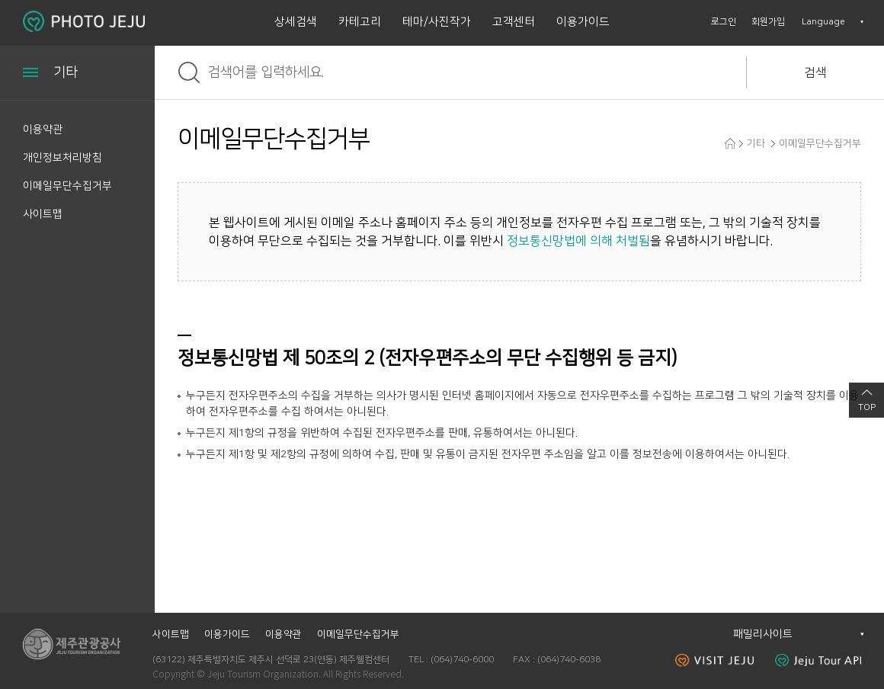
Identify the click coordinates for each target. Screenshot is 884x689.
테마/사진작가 (436, 21)
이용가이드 (583, 21)
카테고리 (359, 21)
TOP (867, 407)
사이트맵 (42, 214)
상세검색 (295, 21)
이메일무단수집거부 (67, 186)
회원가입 (768, 22)
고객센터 (513, 21)
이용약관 (42, 129)
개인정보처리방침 (62, 158)
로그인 (723, 22)
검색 (815, 72)
